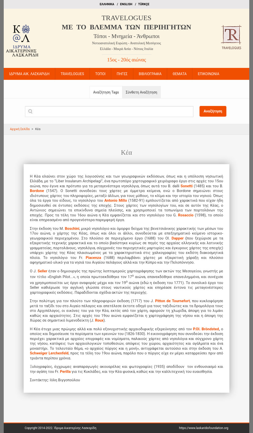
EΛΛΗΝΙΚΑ (107, 4)
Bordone (38, 191)
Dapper (178, 238)
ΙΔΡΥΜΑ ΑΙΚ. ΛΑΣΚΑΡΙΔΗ (29, 74)
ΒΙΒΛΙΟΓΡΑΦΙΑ (150, 74)
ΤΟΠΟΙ (100, 74)
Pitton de (162, 301)
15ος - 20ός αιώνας (126, 59)
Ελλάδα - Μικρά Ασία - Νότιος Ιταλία (126, 49)
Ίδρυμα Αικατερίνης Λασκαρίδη (75, 428)
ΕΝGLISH (126, 4)
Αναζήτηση (213, 111)
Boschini (72, 228)
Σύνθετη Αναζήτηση (141, 92)
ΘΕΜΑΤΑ (180, 74)
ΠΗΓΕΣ (122, 74)
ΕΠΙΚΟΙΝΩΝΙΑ (208, 74)
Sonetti (187, 186)
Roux (99, 320)
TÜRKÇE (143, 4)
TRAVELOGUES (126, 18)
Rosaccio (186, 215)
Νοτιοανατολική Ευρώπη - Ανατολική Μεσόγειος (126, 43)
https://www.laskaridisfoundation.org (203, 428)
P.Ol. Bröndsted (206, 329)
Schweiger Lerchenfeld (49, 353)
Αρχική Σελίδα (20, 129)
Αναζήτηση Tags (106, 92)
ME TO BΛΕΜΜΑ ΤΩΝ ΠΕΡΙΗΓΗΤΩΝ (126, 27)
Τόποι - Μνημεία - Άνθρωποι (127, 36)
